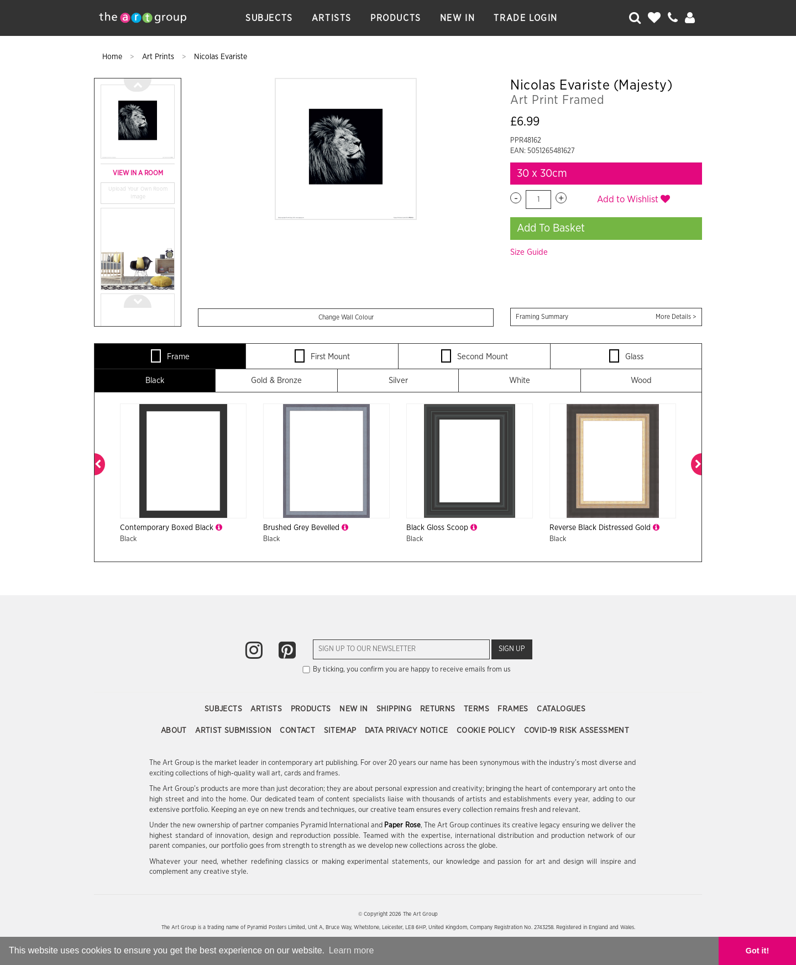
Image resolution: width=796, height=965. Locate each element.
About (175, 731)
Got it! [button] (757, 950)
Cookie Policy (487, 731)
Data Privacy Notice (408, 731)
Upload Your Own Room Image (137, 193)
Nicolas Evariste (220, 57)
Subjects (269, 18)
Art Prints (159, 57)
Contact (298, 731)
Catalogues (561, 709)
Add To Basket (551, 228)
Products (395, 18)
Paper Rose (402, 825)
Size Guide (529, 252)
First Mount (322, 356)
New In (457, 18)
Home (113, 57)
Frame (170, 356)
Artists (332, 18)
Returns (439, 709)
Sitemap (341, 731)
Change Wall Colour (346, 317)
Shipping (395, 709)
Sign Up (512, 649)
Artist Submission (234, 731)
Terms (477, 709)
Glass (626, 356)
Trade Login (526, 18)
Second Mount (474, 356)
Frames (514, 709)
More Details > (676, 316)
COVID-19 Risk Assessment (577, 731)
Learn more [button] (351, 950)
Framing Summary (606, 317)
